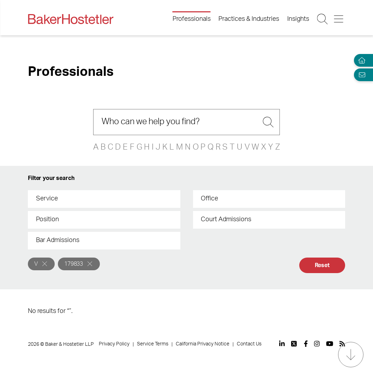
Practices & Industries (248, 19)
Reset (322, 265)
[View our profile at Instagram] (317, 343)
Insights (298, 19)
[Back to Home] (70, 19)
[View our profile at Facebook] (306, 343)
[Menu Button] (339, 19)
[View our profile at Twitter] (294, 343)
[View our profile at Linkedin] (282, 343)
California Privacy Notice (202, 344)
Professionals (192, 19)
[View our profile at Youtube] (329, 343)
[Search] (186, 122)
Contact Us (249, 344)
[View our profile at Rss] (342, 343)
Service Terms (152, 344)
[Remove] (44, 263)
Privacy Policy (114, 344)
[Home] (360, 60)
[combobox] (104, 199)
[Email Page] (360, 75)
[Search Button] (323, 19)
